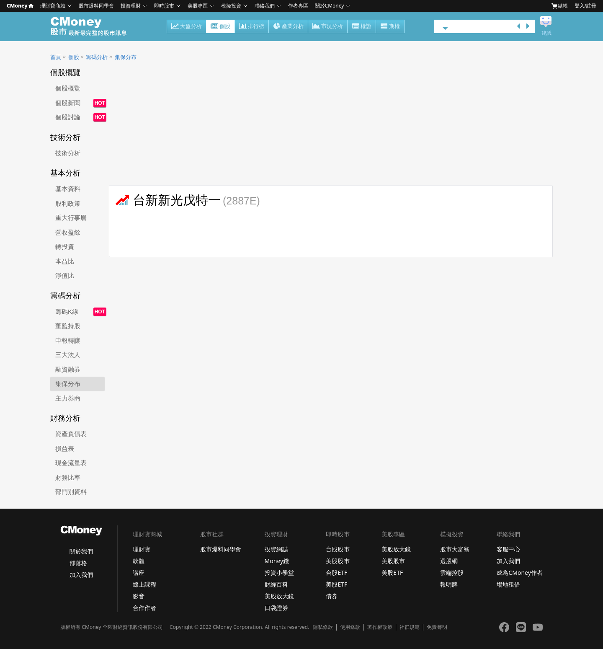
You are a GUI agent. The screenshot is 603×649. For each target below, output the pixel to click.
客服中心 (508, 549)
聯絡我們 (265, 5)
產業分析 (288, 27)
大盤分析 (186, 27)
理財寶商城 (52, 5)
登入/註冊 (585, 5)
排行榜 (251, 27)
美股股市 (337, 561)
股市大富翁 (454, 549)
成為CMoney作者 (520, 573)
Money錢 (277, 561)
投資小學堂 (279, 573)
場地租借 (508, 584)
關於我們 (81, 551)
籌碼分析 (97, 57)
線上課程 (144, 584)
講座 (138, 573)
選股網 (449, 561)
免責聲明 (437, 627)
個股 (220, 27)
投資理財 (131, 5)
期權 (390, 27)
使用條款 (350, 627)
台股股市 (337, 549)
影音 (138, 596)
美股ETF (336, 584)
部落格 (78, 563)
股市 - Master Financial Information (93, 26)
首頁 (55, 57)
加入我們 (81, 575)
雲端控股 (452, 573)
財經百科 (276, 584)
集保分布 (126, 57)
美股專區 (198, 5)
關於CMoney (329, 5)
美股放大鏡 (279, 596)
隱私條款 (323, 627)
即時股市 (164, 5)
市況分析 (327, 27)
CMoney (20, 5)
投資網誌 (276, 549)
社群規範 (409, 627)
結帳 (559, 6)
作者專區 (298, 5)
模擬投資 (231, 5)
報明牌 (449, 584)
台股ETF (336, 573)
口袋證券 (276, 608)
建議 (546, 33)
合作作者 (144, 608)
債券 (332, 596)
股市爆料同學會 (96, 5)
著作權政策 (379, 627)
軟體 (138, 561)
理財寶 (141, 549)
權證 (361, 27)
